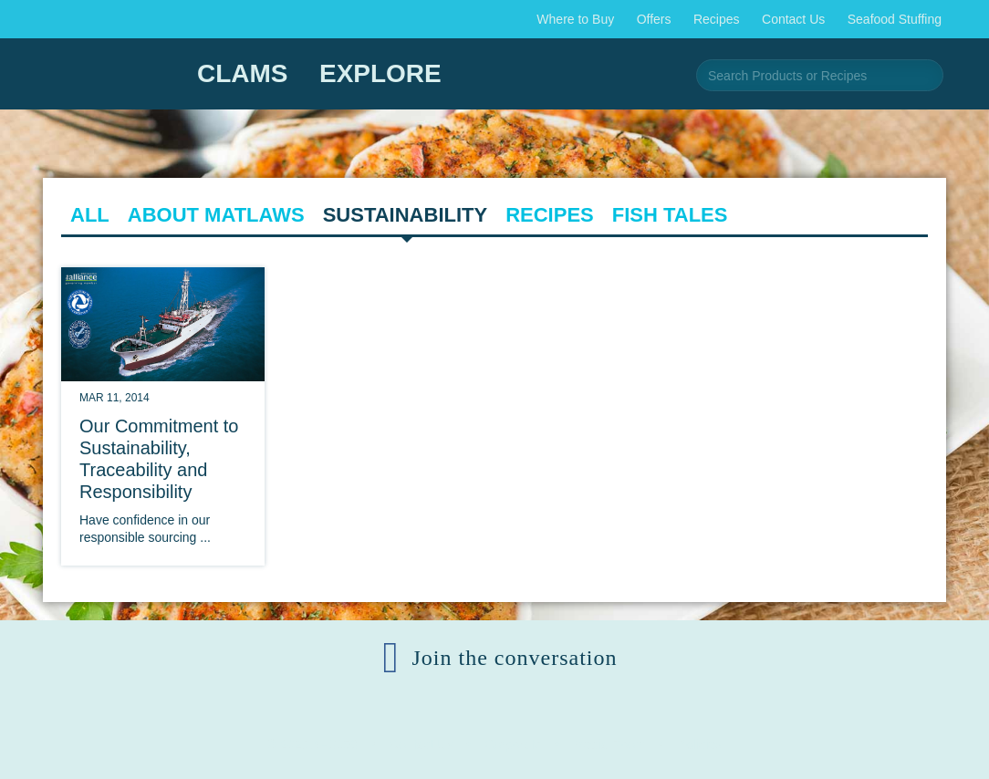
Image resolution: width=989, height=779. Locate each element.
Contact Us (793, 19)
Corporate (512, 744)
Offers (654, 19)
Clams (242, 73)
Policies (700, 744)
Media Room (609, 744)
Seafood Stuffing (895, 19)
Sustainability (405, 214)
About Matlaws (216, 214)
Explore (380, 73)
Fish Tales (670, 214)
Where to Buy (575, 19)
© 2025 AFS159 (312, 744)
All (89, 214)
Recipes (716, 19)
